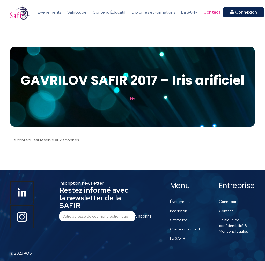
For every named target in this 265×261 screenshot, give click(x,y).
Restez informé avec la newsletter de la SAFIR (93, 198)
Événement (180, 201)
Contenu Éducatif (185, 229)
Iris (132, 98)
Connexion (228, 201)
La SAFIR (177, 238)
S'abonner (143, 216)
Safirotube (178, 219)
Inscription (178, 210)
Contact (226, 210)
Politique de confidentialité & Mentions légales (233, 225)
